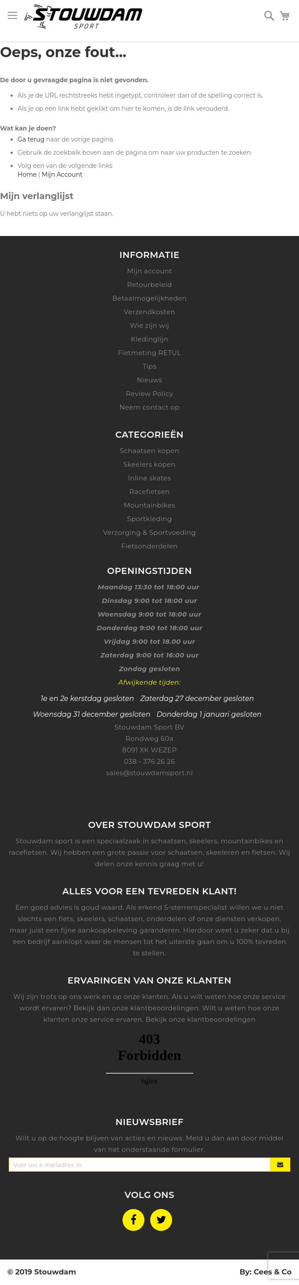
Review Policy (149, 393)
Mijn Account (62, 174)
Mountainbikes (149, 505)
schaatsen (125, 919)
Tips (150, 366)
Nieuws (149, 380)
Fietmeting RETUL (149, 352)
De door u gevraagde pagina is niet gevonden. (74, 80)
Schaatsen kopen (149, 450)
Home (27, 174)
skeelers (91, 919)
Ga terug (31, 139)
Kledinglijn (149, 339)
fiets (66, 919)
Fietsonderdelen (149, 546)
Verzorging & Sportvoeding (149, 532)
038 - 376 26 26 (149, 761)
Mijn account (149, 271)
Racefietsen (150, 491)
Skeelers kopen (149, 464)
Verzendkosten (149, 312)
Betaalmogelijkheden (149, 298)
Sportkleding (149, 519)
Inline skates (149, 478)
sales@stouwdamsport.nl (149, 773)
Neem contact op (149, 407)
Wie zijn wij (149, 325)
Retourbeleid (149, 284)
